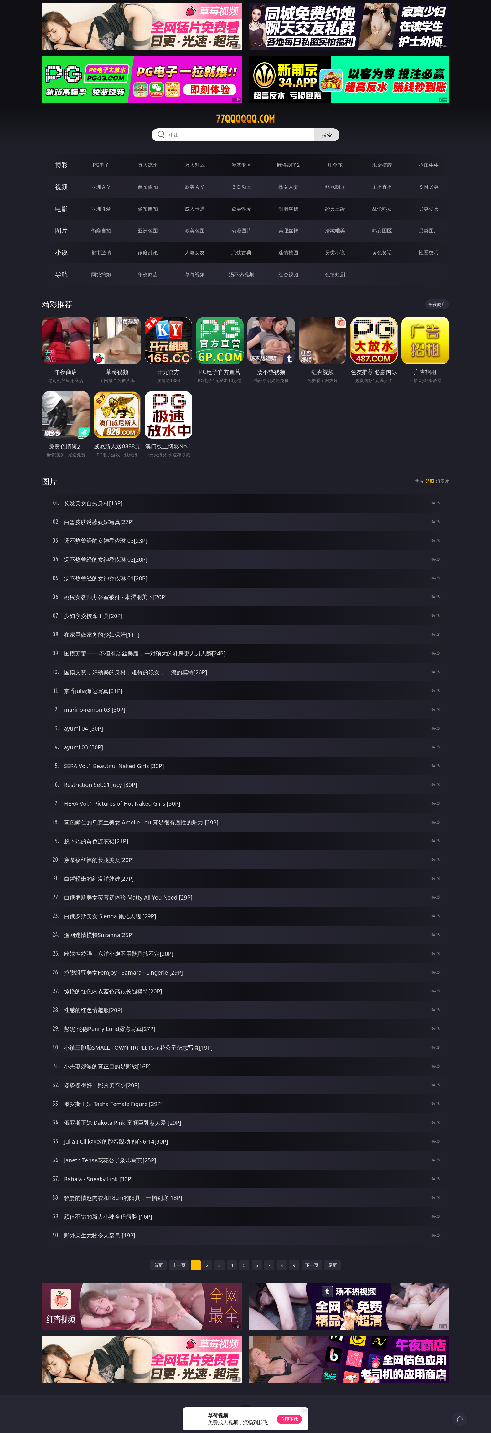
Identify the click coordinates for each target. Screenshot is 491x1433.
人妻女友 (195, 252)
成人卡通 (195, 208)
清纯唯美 (335, 230)
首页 (158, 1265)
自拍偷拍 (148, 186)
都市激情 (101, 252)
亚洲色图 (148, 230)
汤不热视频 (241, 274)
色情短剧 (335, 274)
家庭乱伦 (148, 252)
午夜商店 (148, 274)
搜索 (327, 134)
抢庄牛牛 (429, 164)
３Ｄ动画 (241, 186)
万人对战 (195, 164)
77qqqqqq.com (245, 119)
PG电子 (101, 164)
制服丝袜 (288, 208)
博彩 (61, 165)
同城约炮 (101, 274)
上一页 (179, 1265)
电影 (61, 208)
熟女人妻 (288, 186)
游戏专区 (241, 164)
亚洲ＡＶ (101, 186)
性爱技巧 (429, 252)
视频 (61, 186)
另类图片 (429, 230)
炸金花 (335, 164)
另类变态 (429, 208)
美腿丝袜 (288, 230)
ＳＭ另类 (429, 186)
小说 (61, 252)
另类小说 (335, 252)
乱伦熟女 (382, 208)
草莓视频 (195, 274)
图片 (61, 230)
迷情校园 (288, 252)
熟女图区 (382, 230)
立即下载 (289, 1419)
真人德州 (148, 164)
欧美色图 (195, 230)
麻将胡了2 (288, 164)
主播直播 (382, 186)
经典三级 (335, 208)
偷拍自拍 (148, 208)
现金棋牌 (382, 164)
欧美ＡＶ (195, 186)
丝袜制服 (335, 186)
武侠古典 (241, 252)
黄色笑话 (382, 252)
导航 (61, 274)
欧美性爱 (241, 208)
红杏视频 (288, 274)
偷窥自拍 (101, 230)
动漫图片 (241, 230)
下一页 (311, 1265)
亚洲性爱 (101, 208)
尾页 (332, 1265)
